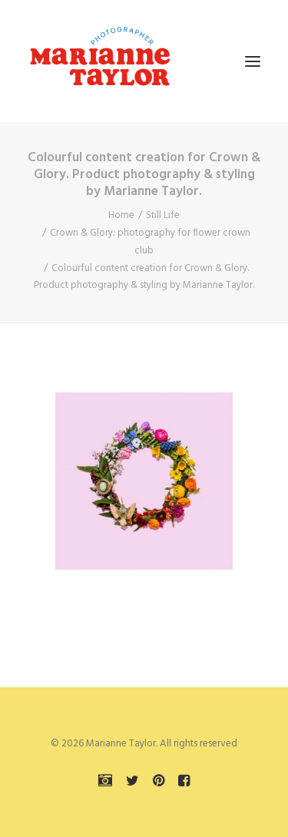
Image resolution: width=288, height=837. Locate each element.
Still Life (163, 215)
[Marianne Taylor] (100, 61)
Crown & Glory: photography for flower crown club (150, 242)
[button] (252, 61)
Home (121, 215)
